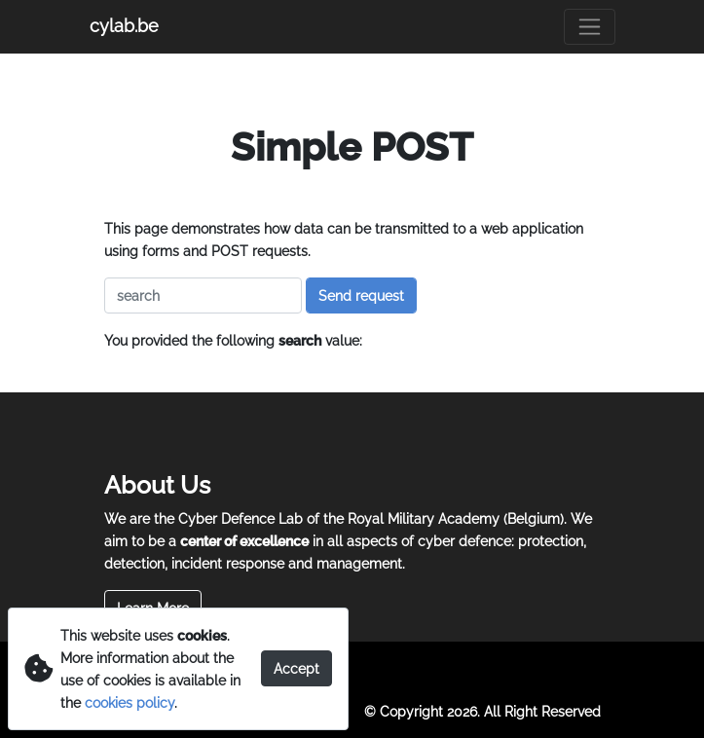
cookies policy (129, 702)
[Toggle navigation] (589, 27)
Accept (296, 668)
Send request (361, 295)
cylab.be (124, 26)
